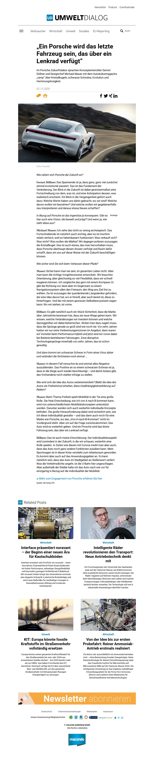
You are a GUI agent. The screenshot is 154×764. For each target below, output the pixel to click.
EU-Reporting (101, 31)
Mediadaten (92, 711)
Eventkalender (127, 7)
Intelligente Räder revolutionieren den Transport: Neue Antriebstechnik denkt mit (108, 554)
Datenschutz (46, 711)
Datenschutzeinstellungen (69, 711)
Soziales (84, 31)
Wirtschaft (55, 31)
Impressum (108, 711)
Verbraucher (38, 31)
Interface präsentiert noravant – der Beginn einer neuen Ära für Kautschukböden (46, 551)
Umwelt (70, 31)
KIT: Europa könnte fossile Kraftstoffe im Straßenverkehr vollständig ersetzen (46, 643)
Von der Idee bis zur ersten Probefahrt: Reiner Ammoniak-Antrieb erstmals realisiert (108, 643)
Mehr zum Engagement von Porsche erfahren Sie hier (70, 478)
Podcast (112, 7)
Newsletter (100, 7)
